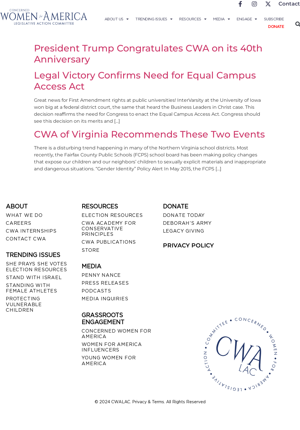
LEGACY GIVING (183, 231)
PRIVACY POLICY (188, 245)
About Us (117, 19)
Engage (247, 19)
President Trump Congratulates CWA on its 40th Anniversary (148, 53)
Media (221, 19)
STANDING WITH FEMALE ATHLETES (31, 288)
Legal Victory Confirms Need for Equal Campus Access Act (145, 80)
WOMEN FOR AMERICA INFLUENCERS (112, 347)
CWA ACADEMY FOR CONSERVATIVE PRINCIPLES (109, 228)
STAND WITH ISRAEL (34, 277)
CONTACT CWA (26, 239)
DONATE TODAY (184, 215)
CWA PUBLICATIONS (109, 242)
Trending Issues (154, 19)
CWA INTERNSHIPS (31, 231)
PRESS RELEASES (105, 283)
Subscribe (274, 19)
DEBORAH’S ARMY (187, 223)
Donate (276, 26)
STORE (90, 250)
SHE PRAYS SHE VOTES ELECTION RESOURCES (36, 266)
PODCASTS (96, 291)
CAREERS (18, 223)
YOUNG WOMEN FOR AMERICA (109, 360)
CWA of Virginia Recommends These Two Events (149, 134)
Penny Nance (101, 275)
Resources (193, 19)
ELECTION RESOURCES (112, 215)
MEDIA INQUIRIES (105, 298)
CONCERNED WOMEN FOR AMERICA (116, 333)
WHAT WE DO (24, 215)
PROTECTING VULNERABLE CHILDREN (24, 304)
